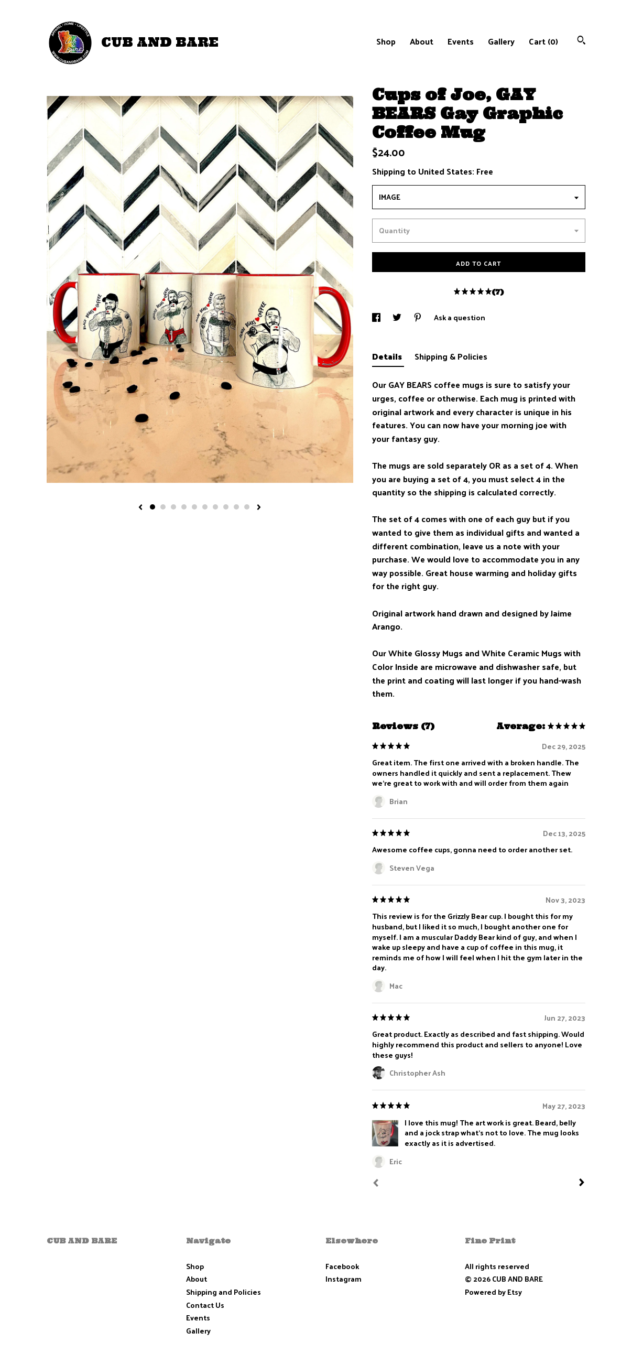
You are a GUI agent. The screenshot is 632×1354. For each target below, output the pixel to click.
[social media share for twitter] (398, 317)
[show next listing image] (258, 508)
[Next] (581, 1183)
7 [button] (215, 507)
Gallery (501, 41)
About (421, 41)
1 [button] (152, 507)
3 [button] (173, 507)
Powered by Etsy (493, 1291)
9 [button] (236, 507)
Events (461, 41)
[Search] (581, 41)
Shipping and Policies (223, 1291)
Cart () (543, 41)
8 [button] (225, 507)
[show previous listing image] (140, 508)
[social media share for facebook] (377, 317)
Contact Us (205, 1305)
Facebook (342, 1266)
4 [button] (184, 507)
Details (388, 356)
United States (445, 171)
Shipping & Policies (451, 356)
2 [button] (163, 507)
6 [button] (205, 507)
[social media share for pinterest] (418, 317)
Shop (386, 41)
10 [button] (246, 507)
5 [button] (194, 507)
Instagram (343, 1278)
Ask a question (459, 317)
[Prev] (375, 1184)
